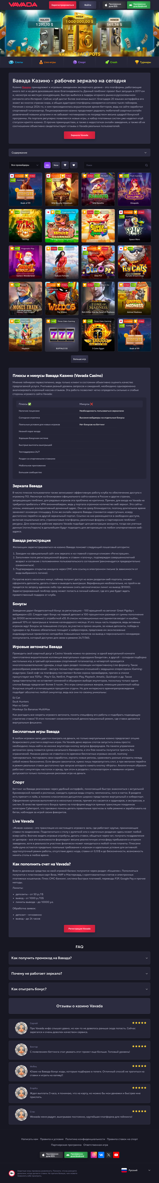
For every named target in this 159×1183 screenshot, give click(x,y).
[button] (4, 33)
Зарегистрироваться (62, 5)
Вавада (26, 87)
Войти (87, 5)
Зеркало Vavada (79, 135)
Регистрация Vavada (79, 928)
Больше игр (79, 359)
